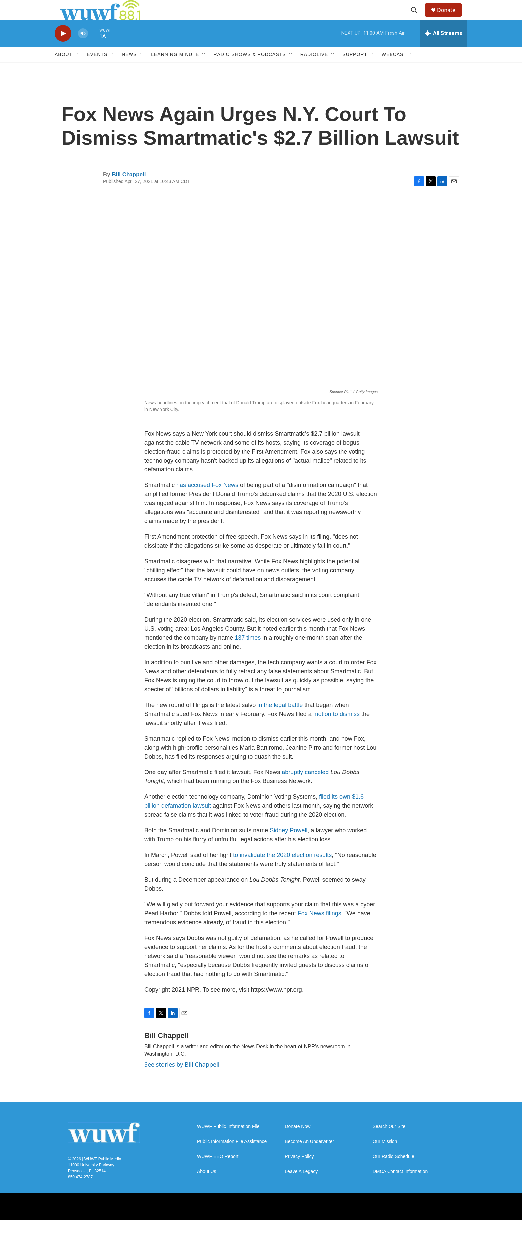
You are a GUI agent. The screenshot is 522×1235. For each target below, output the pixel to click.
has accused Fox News (207, 500)
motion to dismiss (336, 729)
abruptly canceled (305, 787)
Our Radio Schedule (393, 1171)
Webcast (394, 69)
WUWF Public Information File (228, 1141)
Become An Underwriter (309, 1156)
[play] (63, 48)
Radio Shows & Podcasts (249, 69)
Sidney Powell (288, 845)
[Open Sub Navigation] (77, 69)
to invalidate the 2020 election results (282, 870)
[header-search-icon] (417, 18)
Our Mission (385, 1156)
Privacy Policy (299, 1171)
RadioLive (314, 69)
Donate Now (297, 1141)
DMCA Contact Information (400, 1186)
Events (97, 69)
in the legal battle (280, 720)
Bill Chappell (129, 189)
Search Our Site (389, 1141)
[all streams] (443, 48)
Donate (450, 17)
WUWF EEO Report (217, 1171)
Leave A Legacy (301, 1186)
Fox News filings (319, 928)
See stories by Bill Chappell (181, 1079)
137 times (248, 652)
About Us (206, 1186)
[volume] (83, 48)
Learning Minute (175, 69)
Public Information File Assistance (232, 1156)
